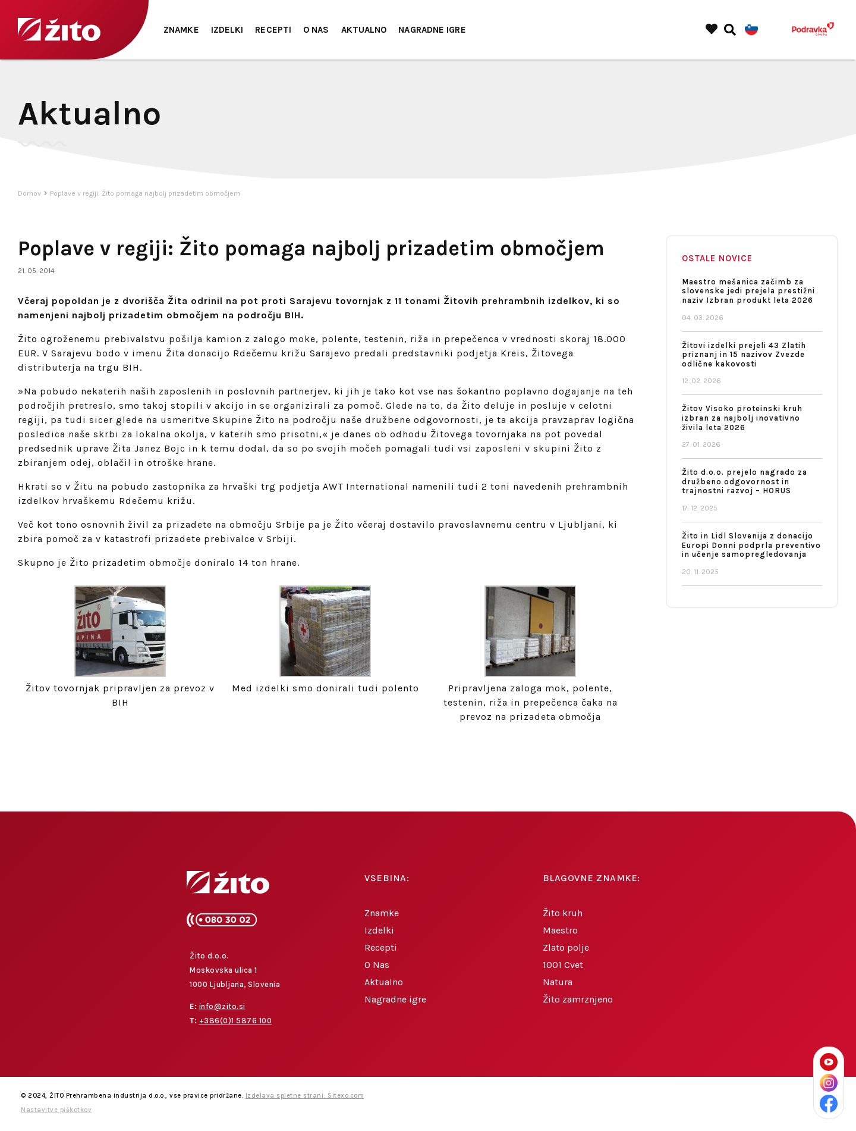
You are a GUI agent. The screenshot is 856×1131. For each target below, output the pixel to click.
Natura (557, 982)
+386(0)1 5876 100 (235, 1021)
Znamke (181, 29)
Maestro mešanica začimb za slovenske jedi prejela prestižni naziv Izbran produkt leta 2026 (748, 291)
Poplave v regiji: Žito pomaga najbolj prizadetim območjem (145, 193)
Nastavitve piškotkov (56, 1110)
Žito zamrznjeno (578, 999)
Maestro (560, 930)
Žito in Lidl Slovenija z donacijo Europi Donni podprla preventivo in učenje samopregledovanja (751, 545)
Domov (29, 193)
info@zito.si (222, 1006)
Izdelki (227, 29)
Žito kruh (563, 913)
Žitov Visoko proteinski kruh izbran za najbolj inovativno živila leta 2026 (742, 418)
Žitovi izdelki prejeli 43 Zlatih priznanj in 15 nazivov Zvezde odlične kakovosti (744, 354)
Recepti (273, 29)
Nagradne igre (431, 29)
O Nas (316, 29)
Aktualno (364, 29)
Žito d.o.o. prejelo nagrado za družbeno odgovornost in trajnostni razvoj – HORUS (744, 481)
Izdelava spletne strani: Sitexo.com (305, 1096)
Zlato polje (566, 947)
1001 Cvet (563, 964)
